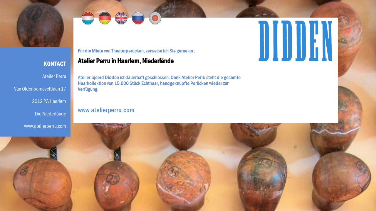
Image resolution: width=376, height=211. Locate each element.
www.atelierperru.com (45, 126)
